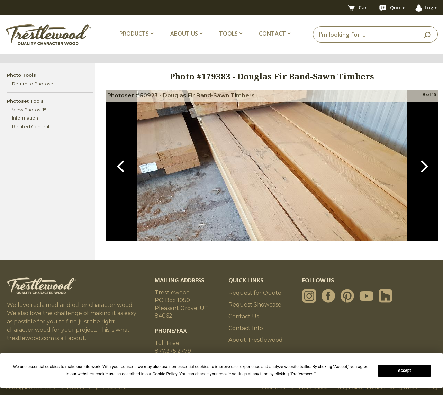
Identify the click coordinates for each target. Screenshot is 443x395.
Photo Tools (21, 75)
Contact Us (243, 316)
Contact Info (245, 328)
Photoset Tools (25, 101)
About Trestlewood (255, 340)
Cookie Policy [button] (165, 374)
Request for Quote (254, 293)
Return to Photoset (33, 83)
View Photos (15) (30, 109)
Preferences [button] (302, 374)
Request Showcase (254, 304)
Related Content (31, 126)
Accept (404, 370)
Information (25, 118)
